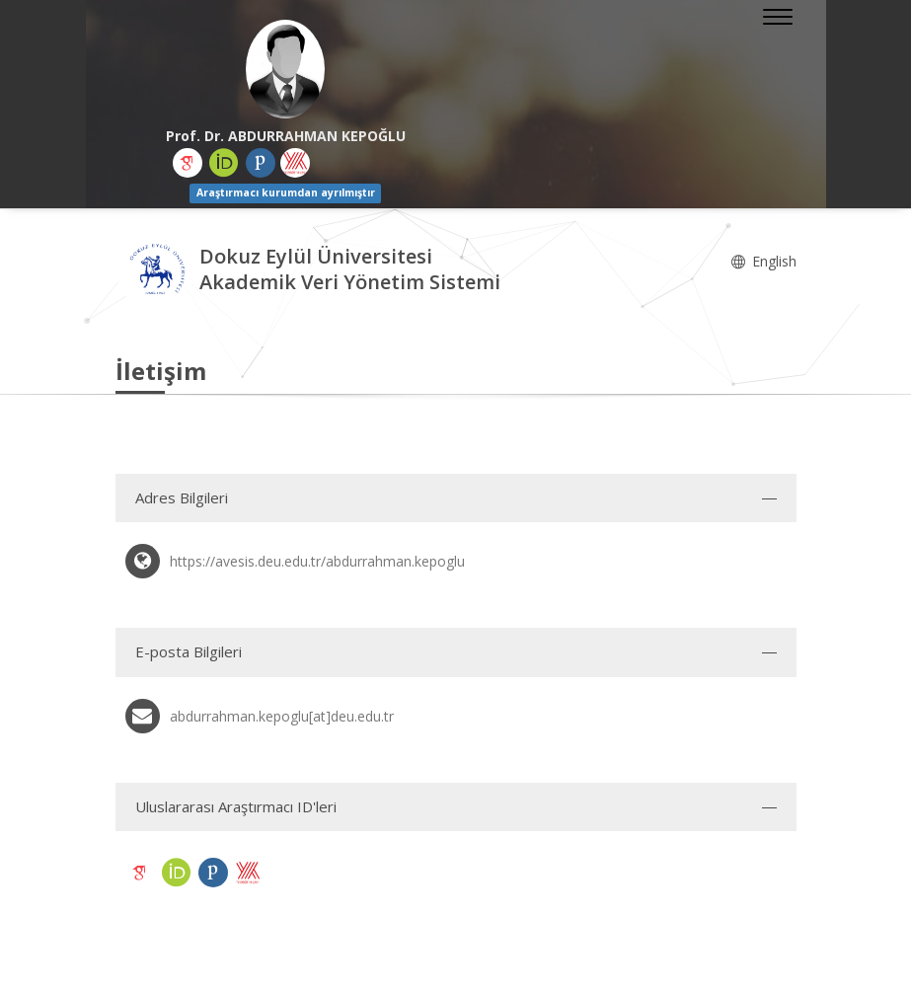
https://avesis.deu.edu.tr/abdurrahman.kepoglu (317, 561)
